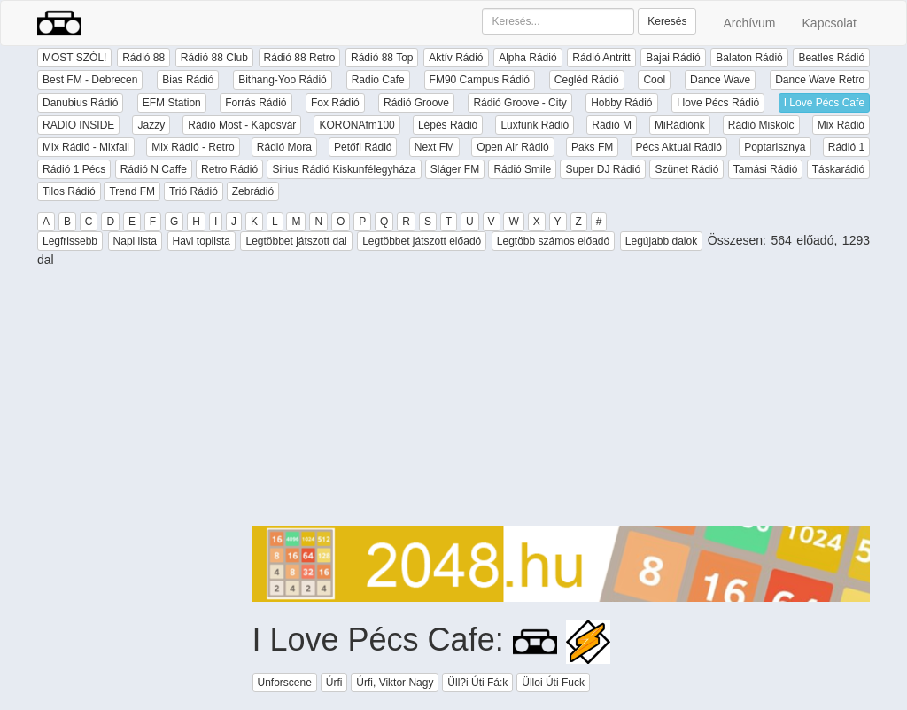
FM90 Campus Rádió (480, 80)
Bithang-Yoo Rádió (282, 80)
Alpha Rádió (527, 57)
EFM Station (172, 103)
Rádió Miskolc (761, 125)
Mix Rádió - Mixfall (86, 147)
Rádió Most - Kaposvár (242, 125)
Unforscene (285, 682)
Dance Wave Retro (819, 80)
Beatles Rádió (831, 57)
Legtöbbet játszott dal (295, 241)
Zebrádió (253, 191)
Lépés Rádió (447, 125)
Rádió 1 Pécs (74, 169)
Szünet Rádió (686, 169)
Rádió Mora (284, 147)
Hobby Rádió (621, 103)
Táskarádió (838, 169)
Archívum (749, 23)
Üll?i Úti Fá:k (477, 682)
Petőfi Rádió (362, 147)
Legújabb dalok (661, 241)
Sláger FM (454, 169)
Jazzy (151, 125)
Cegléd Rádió (586, 80)
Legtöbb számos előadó (553, 241)
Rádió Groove (416, 103)
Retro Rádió (229, 169)
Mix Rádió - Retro (192, 147)
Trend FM (132, 191)
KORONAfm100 (356, 125)
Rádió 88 (143, 57)
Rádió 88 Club (214, 57)
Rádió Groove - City (519, 103)
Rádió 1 (846, 147)
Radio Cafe (378, 80)
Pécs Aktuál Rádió (679, 147)
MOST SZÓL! (74, 57)
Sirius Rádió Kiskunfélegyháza (343, 169)
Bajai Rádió (673, 57)
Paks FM (592, 147)
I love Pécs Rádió (718, 103)
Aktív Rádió (456, 57)
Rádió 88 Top (382, 57)
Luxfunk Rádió (534, 125)
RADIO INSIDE (78, 125)
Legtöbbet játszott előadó (421, 241)
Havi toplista (201, 241)
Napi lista (135, 241)
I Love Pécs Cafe (824, 103)
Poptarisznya (774, 147)
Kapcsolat (829, 23)
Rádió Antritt (601, 57)
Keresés (666, 21)
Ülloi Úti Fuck (553, 682)
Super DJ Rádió (602, 169)
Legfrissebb (70, 241)
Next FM (434, 147)
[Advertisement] (561, 401)
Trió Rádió (193, 191)
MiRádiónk (680, 125)
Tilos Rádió (69, 191)
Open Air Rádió (512, 147)
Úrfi (334, 682)
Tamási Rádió (765, 169)
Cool (654, 80)
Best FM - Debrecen (90, 80)
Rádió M (612, 125)
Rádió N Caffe (153, 169)
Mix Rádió (841, 125)
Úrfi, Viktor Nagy (394, 682)
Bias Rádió (187, 80)
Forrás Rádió (255, 103)
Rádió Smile (522, 169)
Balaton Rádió (749, 57)
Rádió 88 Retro (300, 57)
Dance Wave (720, 80)
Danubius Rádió (80, 103)
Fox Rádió (335, 103)
